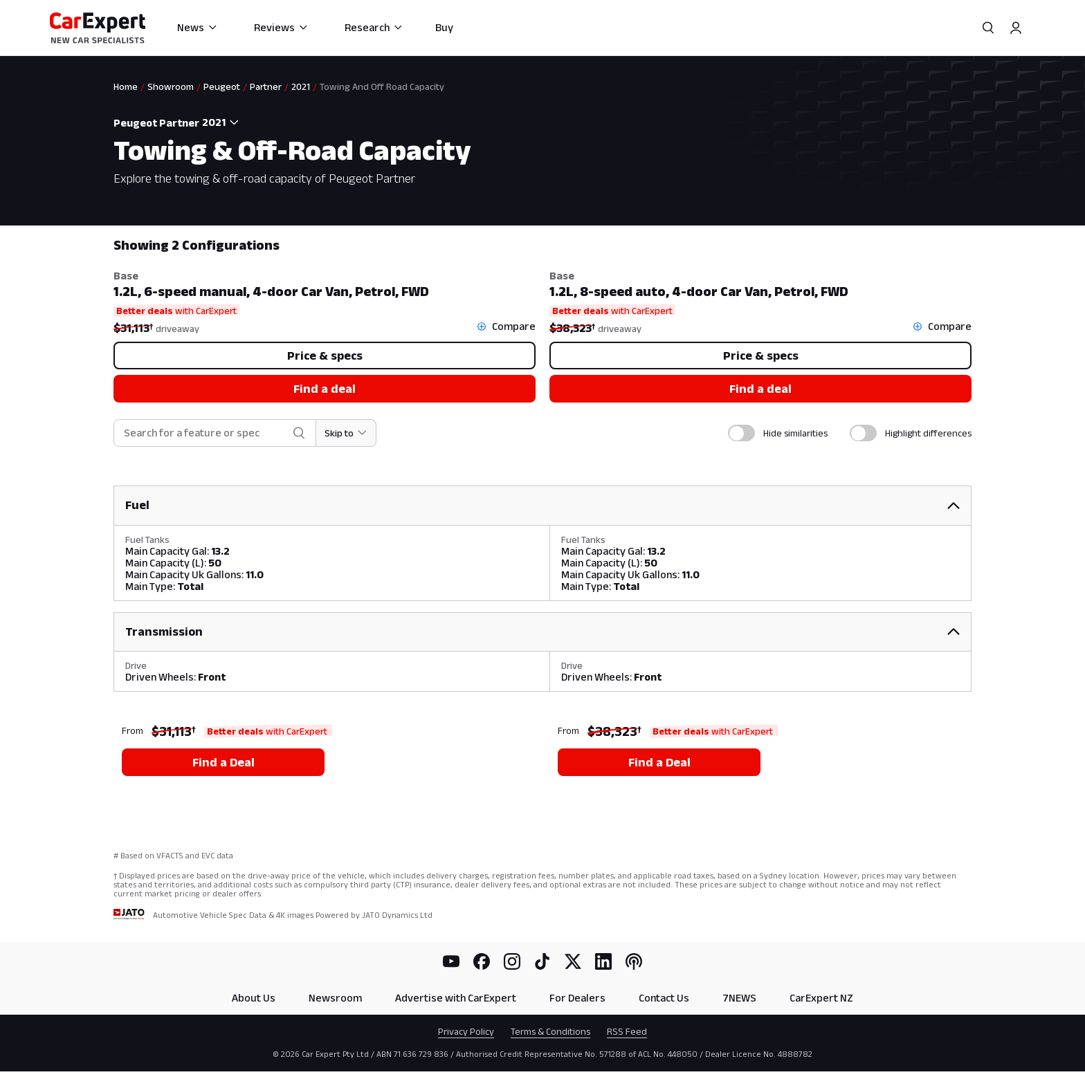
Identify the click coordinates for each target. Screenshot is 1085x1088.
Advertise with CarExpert (455, 998)
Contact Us (664, 998)
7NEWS (739, 998)
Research (374, 27)
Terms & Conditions (550, 1031)
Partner (266, 86)
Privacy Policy (466, 1031)
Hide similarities (795, 433)
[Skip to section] (346, 433)
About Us (253, 998)
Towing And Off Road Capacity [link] (382, 86)
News (197, 27)
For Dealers (577, 998)
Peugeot (221, 86)
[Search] (988, 28)
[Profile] (1016, 28)
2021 (300, 86)
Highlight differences (928, 433)
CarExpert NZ (821, 998)
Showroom (170, 86)
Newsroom (335, 998)
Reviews (281, 27)
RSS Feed (627, 1031)
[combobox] (223, 122)
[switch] (741, 433)
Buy (444, 27)
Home (125, 86)
